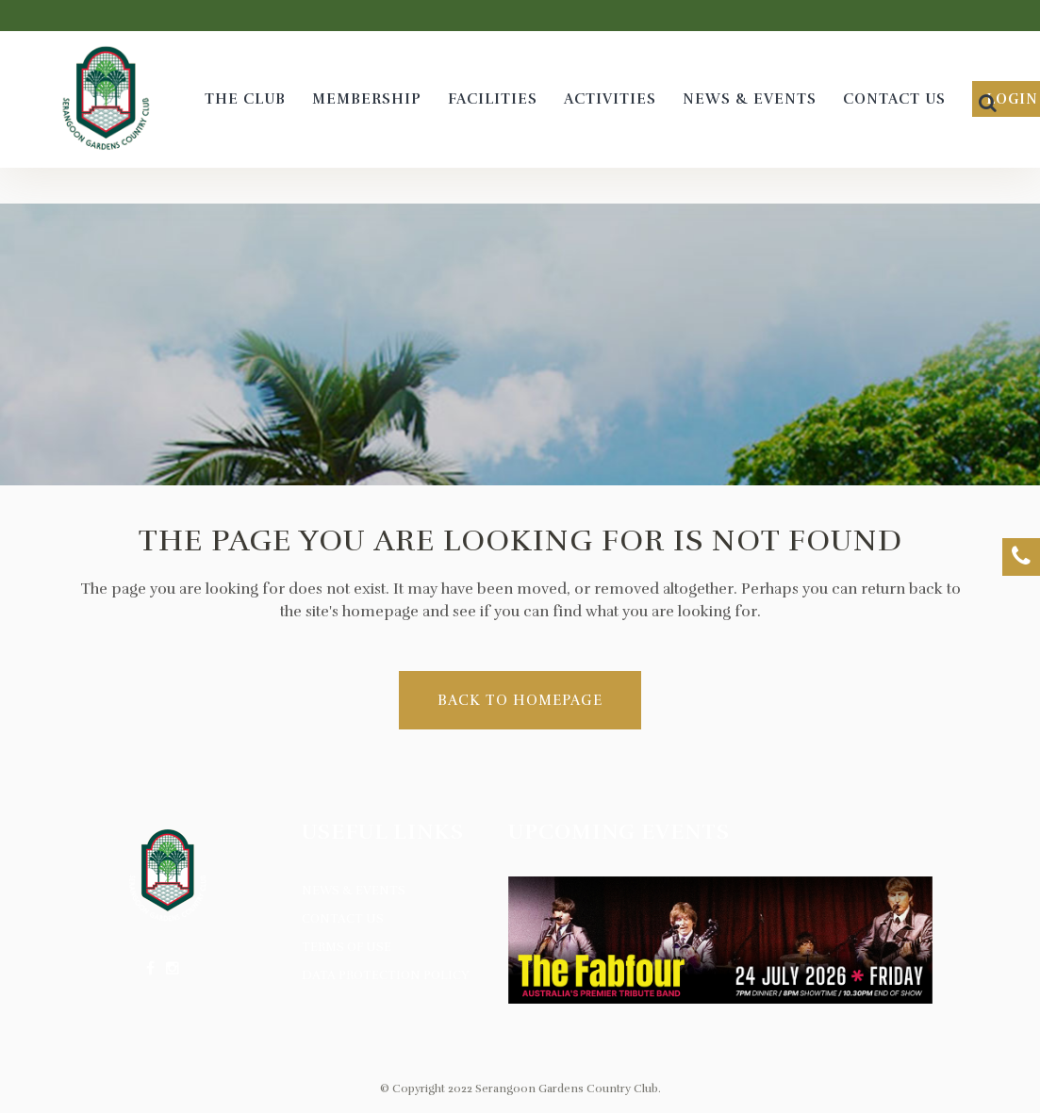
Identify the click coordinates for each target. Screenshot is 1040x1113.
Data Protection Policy (386, 975)
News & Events (353, 890)
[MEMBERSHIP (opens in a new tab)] (367, 99)
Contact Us (343, 918)
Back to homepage (520, 700)
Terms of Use (346, 947)
